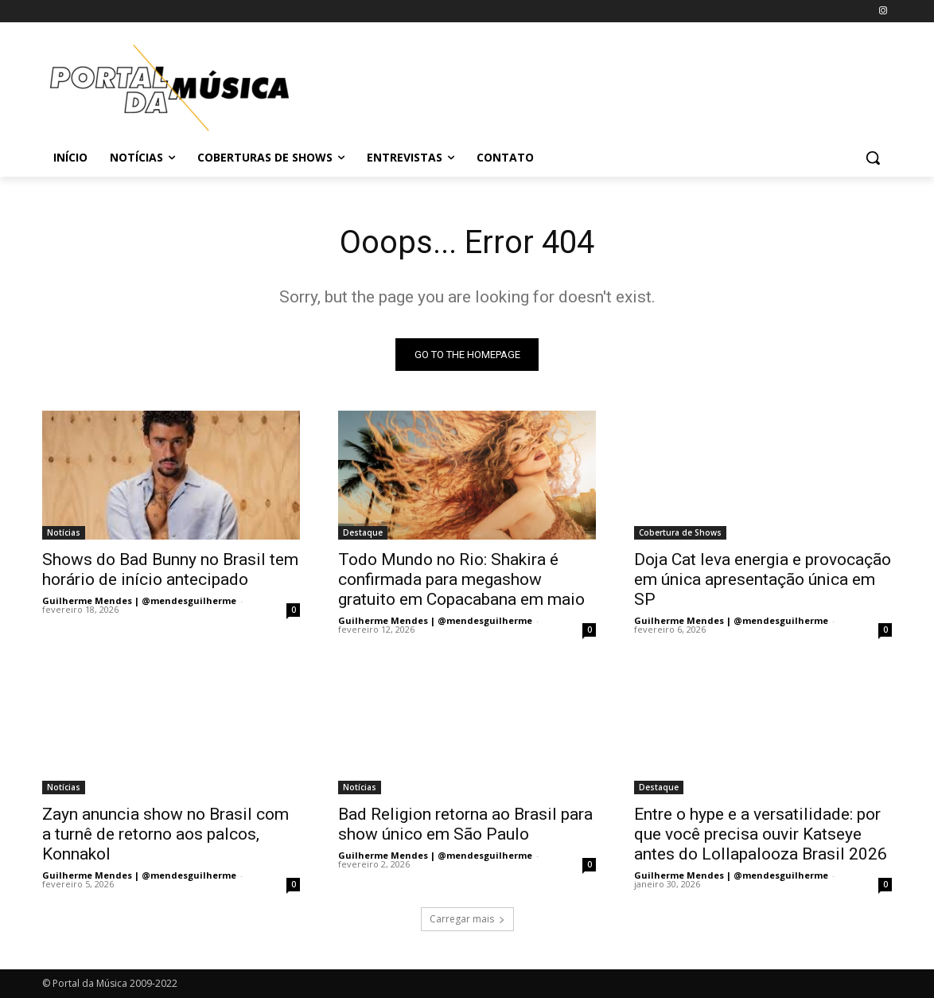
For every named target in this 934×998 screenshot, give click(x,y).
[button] (873, 157)
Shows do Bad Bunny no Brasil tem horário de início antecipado (170, 569)
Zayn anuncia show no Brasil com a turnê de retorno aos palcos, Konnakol (165, 834)
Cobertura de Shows (680, 532)
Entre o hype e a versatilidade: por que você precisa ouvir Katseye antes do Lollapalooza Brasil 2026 (760, 834)
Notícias (63, 532)
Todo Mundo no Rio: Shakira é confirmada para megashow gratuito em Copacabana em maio (461, 579)
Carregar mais (467, 919)
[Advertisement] (586, 85)
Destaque (363, 532)
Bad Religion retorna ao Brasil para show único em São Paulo (465, 824)
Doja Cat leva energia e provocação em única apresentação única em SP (762, 579)
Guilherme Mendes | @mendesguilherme (139, 600)
